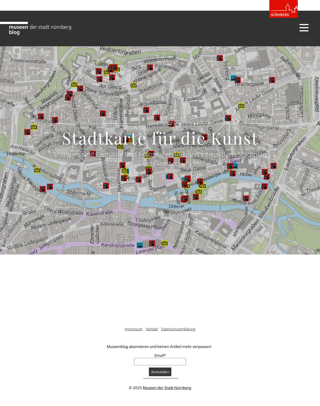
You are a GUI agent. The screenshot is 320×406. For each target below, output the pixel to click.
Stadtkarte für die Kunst (160, 138)
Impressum (133, 329)
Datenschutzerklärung (178, 329)
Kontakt (152, 329)
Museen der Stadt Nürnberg (167, 387)
